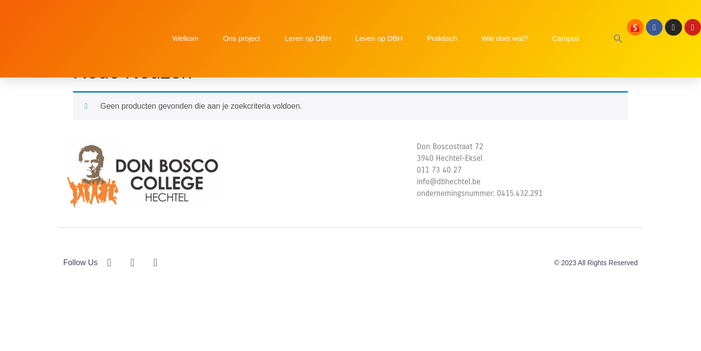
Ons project (241, 38)
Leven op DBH (379, 38)
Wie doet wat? (504, 38)
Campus (565, 38)
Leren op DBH (308, 38)
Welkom (185, 38)
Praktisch (442, 38)
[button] (618, 38)
